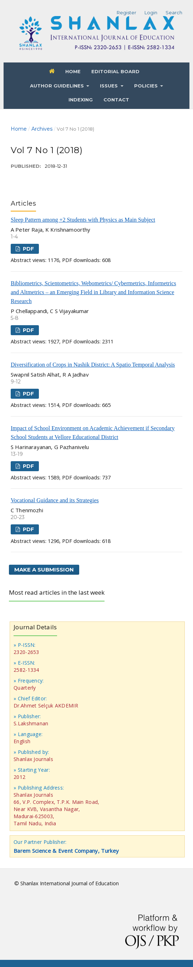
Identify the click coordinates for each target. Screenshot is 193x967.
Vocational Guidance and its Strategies (55, 500)
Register (126, 12)
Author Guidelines (57, 86)
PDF (27, 249)
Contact (116, 99)
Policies (146, 86)
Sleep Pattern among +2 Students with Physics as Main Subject (83, 220)
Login (150, 12)
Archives (41, 129)
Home (73, 71)
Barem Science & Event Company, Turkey (66, 850)
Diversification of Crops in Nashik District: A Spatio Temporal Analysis (93, 365)
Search (174, 12)
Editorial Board (115, 71)
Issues (109, 86)
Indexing (80, 99)
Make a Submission (44, 569)
